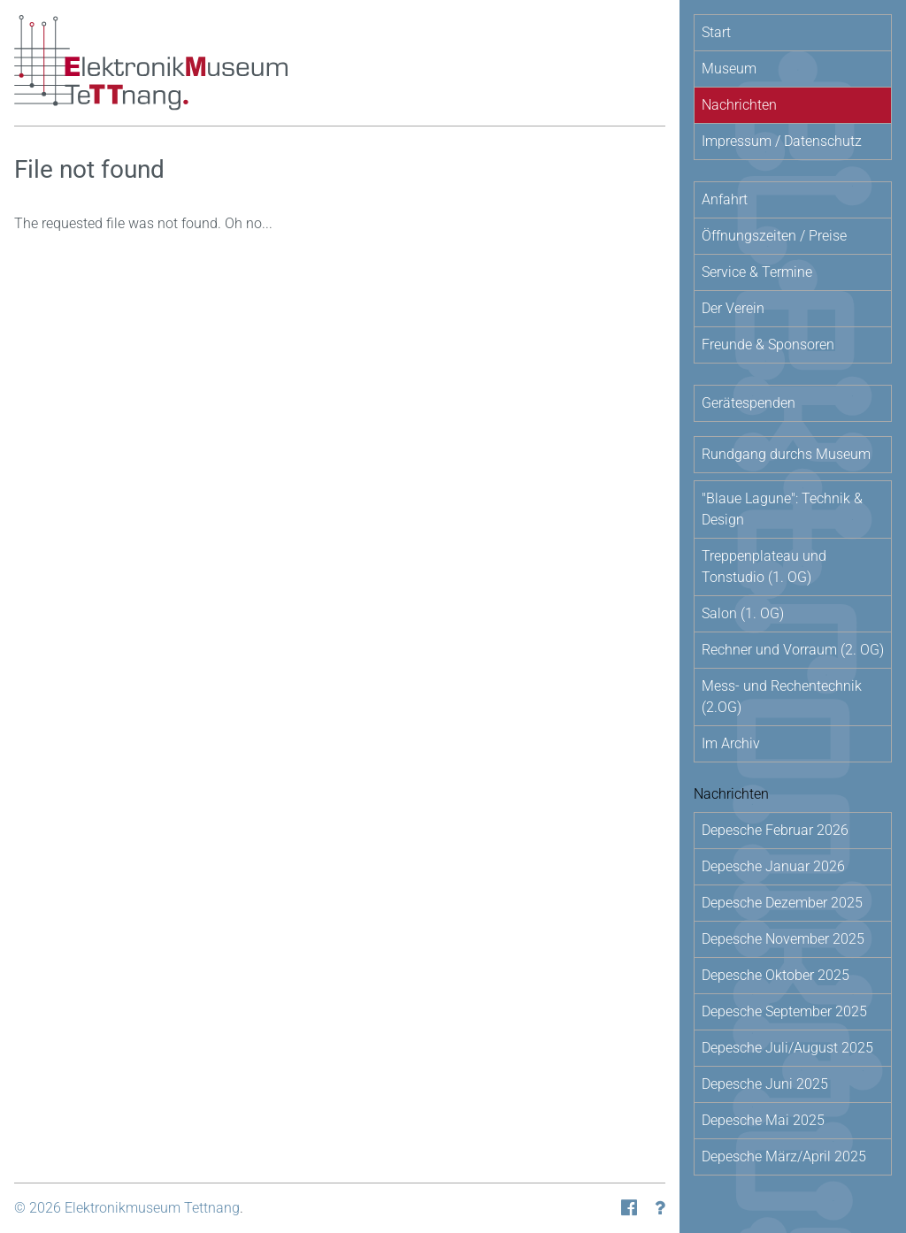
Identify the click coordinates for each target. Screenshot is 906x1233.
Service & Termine (757, 272)
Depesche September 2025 (784, 1011)
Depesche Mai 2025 (763, 1120)
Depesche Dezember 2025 (782, 902)
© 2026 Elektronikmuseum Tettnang (127, 1207)
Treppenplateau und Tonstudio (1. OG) (764, 567)
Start (716, 32)
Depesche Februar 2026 (775, 830)
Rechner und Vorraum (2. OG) (793, 649)
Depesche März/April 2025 (784, 1156)
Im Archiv (731, 743)
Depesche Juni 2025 (765, 1084)
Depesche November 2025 (783, 938)
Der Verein (733, 308)
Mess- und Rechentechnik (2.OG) (782, 697)
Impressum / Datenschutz (782, 141)
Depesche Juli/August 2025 (787, 1047)
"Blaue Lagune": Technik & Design (782, 509)
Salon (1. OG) (743, 613)
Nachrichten (739, 104)
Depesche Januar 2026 (773, 866)
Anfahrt (725, 199)
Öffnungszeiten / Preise (774, 235)
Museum (729, 68)
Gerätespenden (748, 402)
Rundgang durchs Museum (786, 454)
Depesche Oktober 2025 (775, 975)
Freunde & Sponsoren (768, 344)
